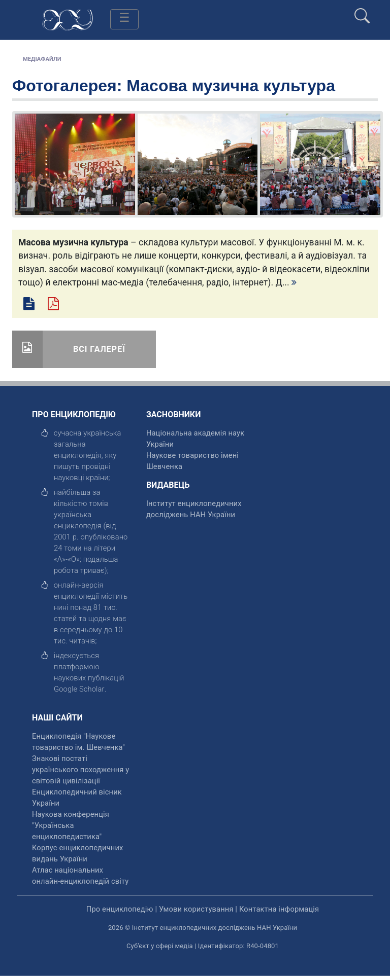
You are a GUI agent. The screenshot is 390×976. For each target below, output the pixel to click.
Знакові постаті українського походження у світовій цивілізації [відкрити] (80, 769)
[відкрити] (79, 689)
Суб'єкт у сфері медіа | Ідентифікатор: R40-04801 (202, 946)
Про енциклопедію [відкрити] (119, 909)
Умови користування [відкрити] (196, 909)
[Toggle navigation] (124, 19)
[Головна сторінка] (67, 19)
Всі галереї (99, 349)
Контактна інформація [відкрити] (279, 909)
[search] (362, 11)
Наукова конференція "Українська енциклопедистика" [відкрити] (70, 825)
